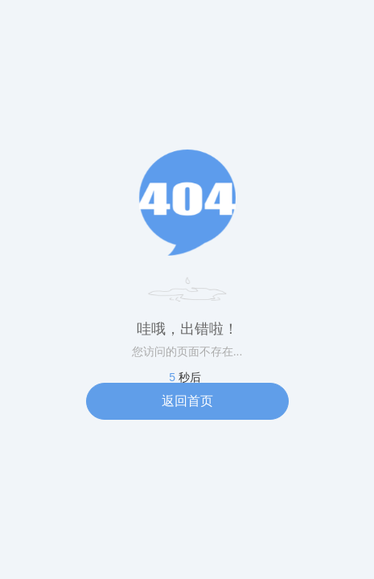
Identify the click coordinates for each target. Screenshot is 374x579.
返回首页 (187, 401)
